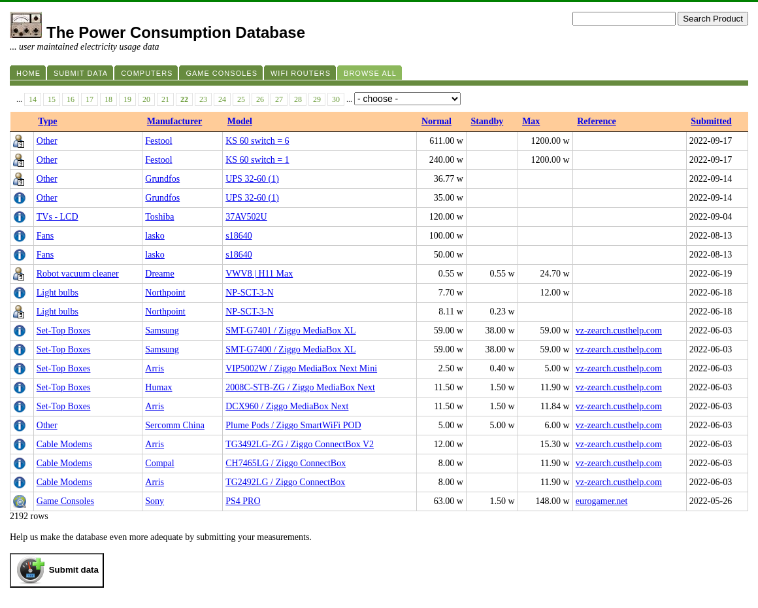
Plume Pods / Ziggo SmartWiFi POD (293, 425)
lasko (155, 236)
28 (298, 99)
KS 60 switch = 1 (257, 160)
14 (33, 99)
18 (108, 99)
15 (52, 99)
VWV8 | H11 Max (259, 274)
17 (89, 99)
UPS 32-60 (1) (252, 179)
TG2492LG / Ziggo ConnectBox (285, 482)
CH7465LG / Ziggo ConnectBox (285, 463)
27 (279, 99)
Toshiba (159, 217)
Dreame (159, 274)
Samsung (161, 330)
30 (336, 99)
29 (317, 99)
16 (70, 99)
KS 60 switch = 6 (257, 141)
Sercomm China (175, 425)
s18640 (238, 236)
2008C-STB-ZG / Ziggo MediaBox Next (300, 387)
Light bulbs (57, 292)
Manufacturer (175, 121)
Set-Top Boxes (64, 330)
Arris (154, 368)
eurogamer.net (602, 501)
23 (203, 99)
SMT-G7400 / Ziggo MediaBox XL (290, 349)
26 (260, 99)
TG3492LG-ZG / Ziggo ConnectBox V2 (299, 444)
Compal (159, 463)
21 (165, 99)
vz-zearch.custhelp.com (619, 330)
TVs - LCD (57, 217)
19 (127, 99)
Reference (596, 121)
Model (239, 121)
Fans (45, 236)
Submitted (711, 121)
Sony (154, 501)
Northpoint (165, 292)
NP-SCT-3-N (249, 292)
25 (241, 99)
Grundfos (162, 179)
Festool (158, 141)
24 (222, 99)
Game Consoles (65, 501)
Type (47, 121)
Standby (486, 121)
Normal (436, 121)
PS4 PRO (242, 501)
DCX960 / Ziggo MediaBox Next (286, 406)
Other (47, 141)
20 (146, 99)
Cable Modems (64, 444)
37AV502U (246, 217)
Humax (158, 387)
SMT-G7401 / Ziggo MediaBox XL (290, 330)
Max (531, 121)
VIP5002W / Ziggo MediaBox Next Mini (301, 368)
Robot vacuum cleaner (78, 274)
